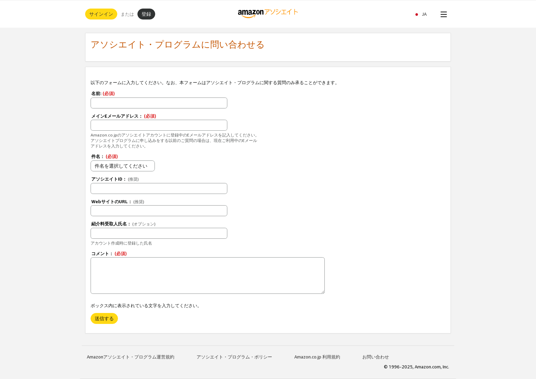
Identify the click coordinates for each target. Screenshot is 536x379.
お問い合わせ (375, 357)
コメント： (109, 253)
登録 (146, 14)
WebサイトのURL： (117, 201)
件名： (104, 156)
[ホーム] (268, 14)
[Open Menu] (442, 14)
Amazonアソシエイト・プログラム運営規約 (130, 357)
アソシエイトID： (115, 179)
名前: (103, 93)
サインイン (101, 14)
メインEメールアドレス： (123, 116)
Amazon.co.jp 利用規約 (317, 357)
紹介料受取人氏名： (123, 223)
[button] (423, 14)
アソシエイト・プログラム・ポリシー (234, 357)
